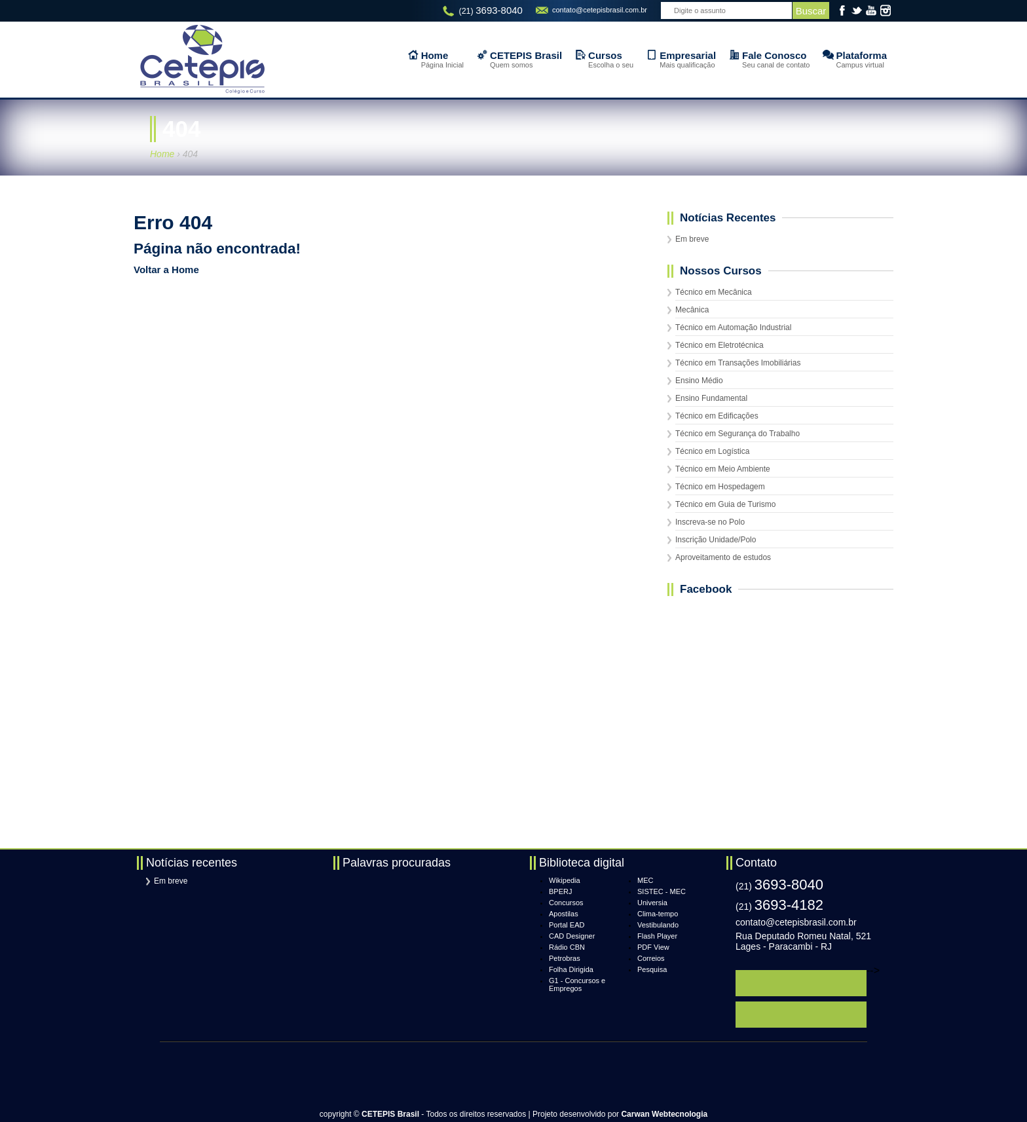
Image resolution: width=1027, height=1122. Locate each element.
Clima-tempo (657, 914)
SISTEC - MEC (661, 891)
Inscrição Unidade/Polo (715, 539)
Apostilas (563, 914)
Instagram (885, 10)
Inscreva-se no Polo (710, 522)
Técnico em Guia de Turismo (725, 504)
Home (162, 154)
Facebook (842, 10)
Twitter (856, 10)
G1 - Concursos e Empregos (577, 984)
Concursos (566, 903)
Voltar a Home (166, 269)
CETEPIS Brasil (202, 59)
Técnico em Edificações (716, 416)
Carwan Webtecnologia (664, 1114)
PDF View (653, 947)
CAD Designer (572, 936)
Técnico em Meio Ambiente (722, 469)
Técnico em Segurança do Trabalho (737, 433)
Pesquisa (652, 969)
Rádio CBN (567, 947)
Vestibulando (658, 925)
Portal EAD (566, 925)
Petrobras (564, 958)
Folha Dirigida (571, 969)
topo (870, 1096)
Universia (652, 903)
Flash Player (657, 936)
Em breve (692, 239)
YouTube (871, 10)
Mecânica (692, 309)
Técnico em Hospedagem (720, 486)
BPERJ (560, 891)
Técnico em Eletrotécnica (719, 345)
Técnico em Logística (712, 451)
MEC (645, 880)
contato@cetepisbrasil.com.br (599, 10)
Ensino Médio (699, 380)
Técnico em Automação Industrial (733, 327)
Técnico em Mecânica (713, 292)
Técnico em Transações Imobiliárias (737, 362)
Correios (651, 958)
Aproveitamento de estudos (723, 557)
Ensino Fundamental (711, 398)
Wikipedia (564, 880)
